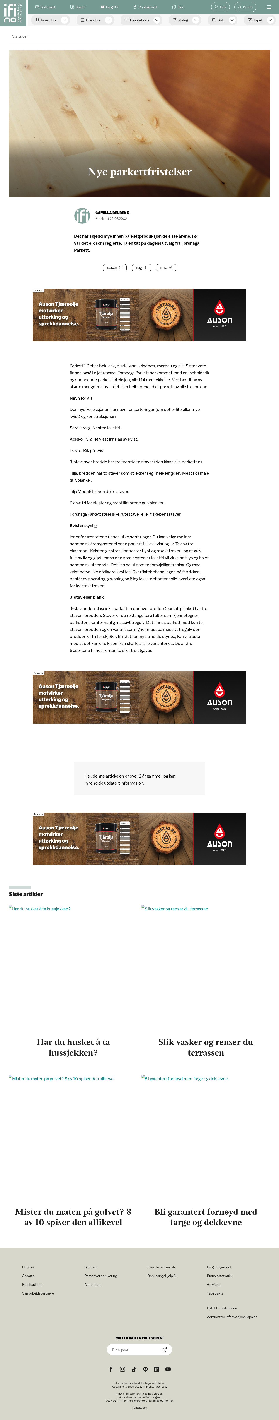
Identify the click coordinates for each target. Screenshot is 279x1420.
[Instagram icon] (122, 1369)
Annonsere (93, 1284)
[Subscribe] (164, 1350)
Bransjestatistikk (219, 1276)
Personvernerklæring (101, 1276)
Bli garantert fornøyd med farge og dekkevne (205, 1217)
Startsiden (20, 36)
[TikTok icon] (134, 1369)
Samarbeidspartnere (38, 1293)
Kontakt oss (139, 1407)
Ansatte (28, 1276)
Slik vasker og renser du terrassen (205, 1047)
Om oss (28, 1267)
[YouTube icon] (168, 1369)
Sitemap (91, 1267)
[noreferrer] (156, 1369)
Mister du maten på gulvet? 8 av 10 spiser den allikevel (73, 1217)
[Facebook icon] (111, 1369)
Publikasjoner (32, 1284)
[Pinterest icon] (145, 1369)
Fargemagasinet (219, 1267)
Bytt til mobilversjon (222, 1308)
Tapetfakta (215, 1293)
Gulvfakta (214, 1284)
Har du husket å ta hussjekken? (73, 1047)
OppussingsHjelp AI (162, 1276)
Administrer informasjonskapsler (232, 1317)
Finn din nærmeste (161, 1267)
